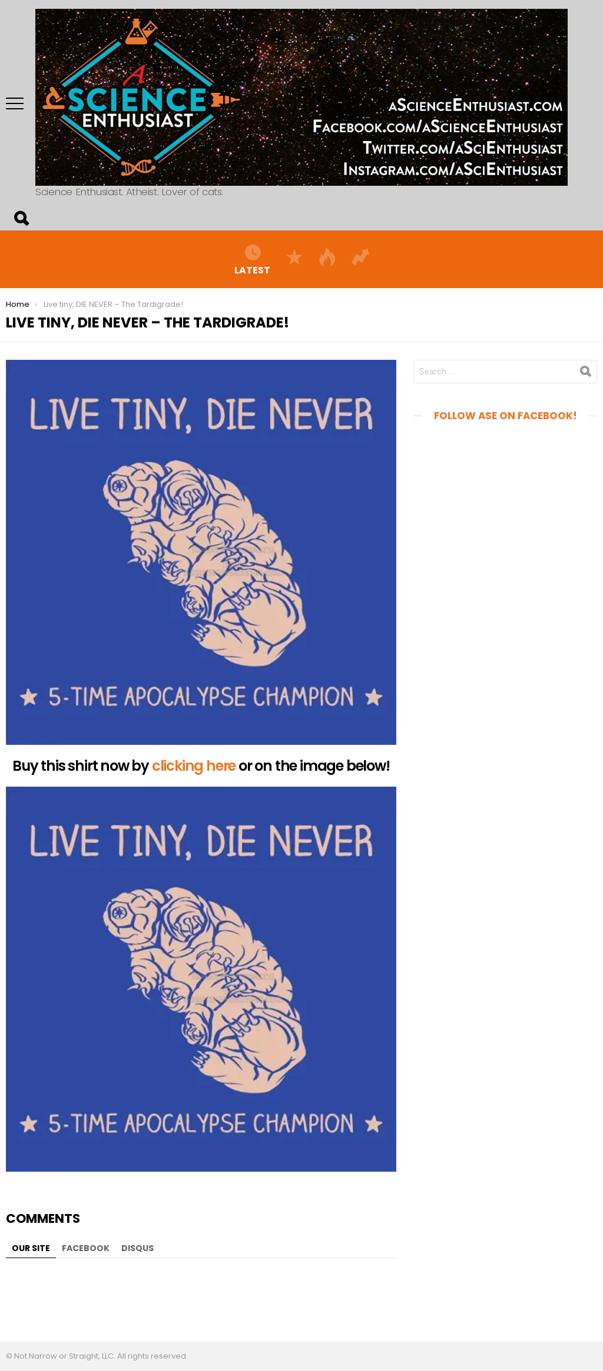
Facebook (86, 1248)
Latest (252, 259)
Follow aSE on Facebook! (505, 416)
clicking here (194, 765)
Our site (31, 1248)
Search (20, 218)
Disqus (137, 1248)
